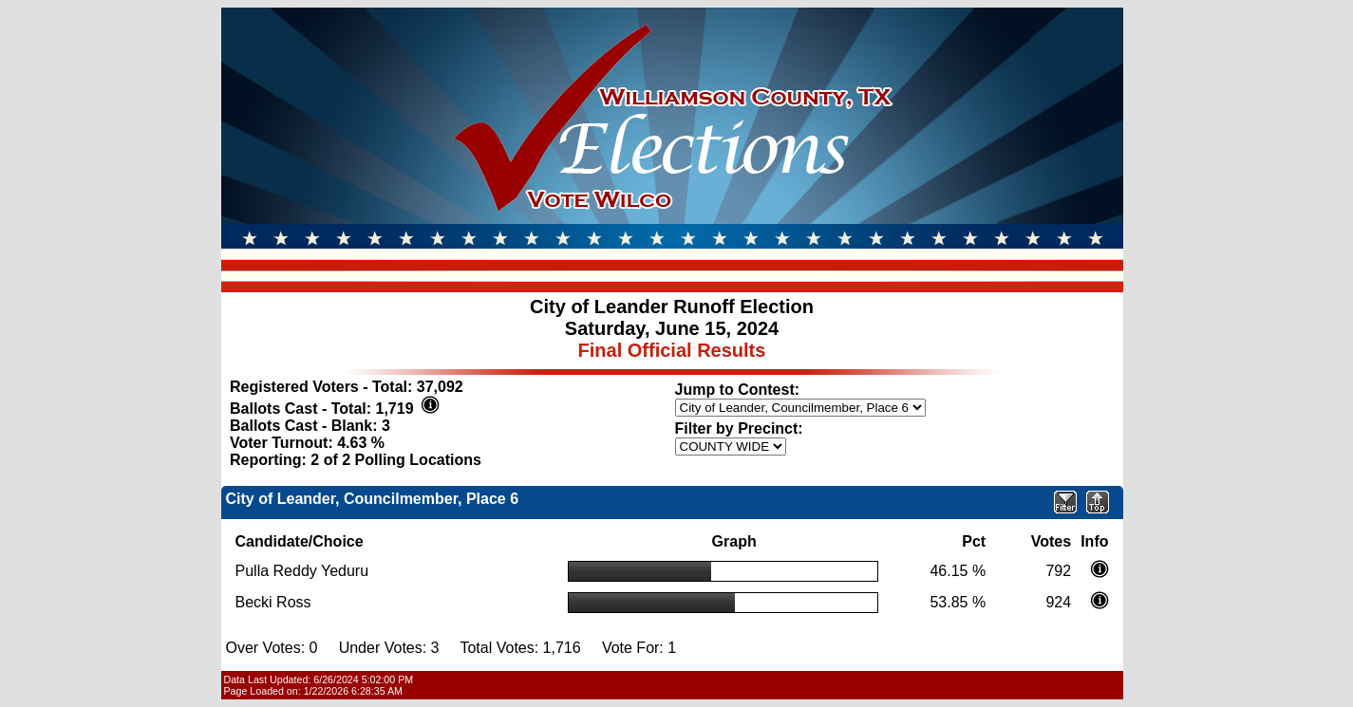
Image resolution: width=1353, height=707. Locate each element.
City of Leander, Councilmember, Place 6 (372, 499)
